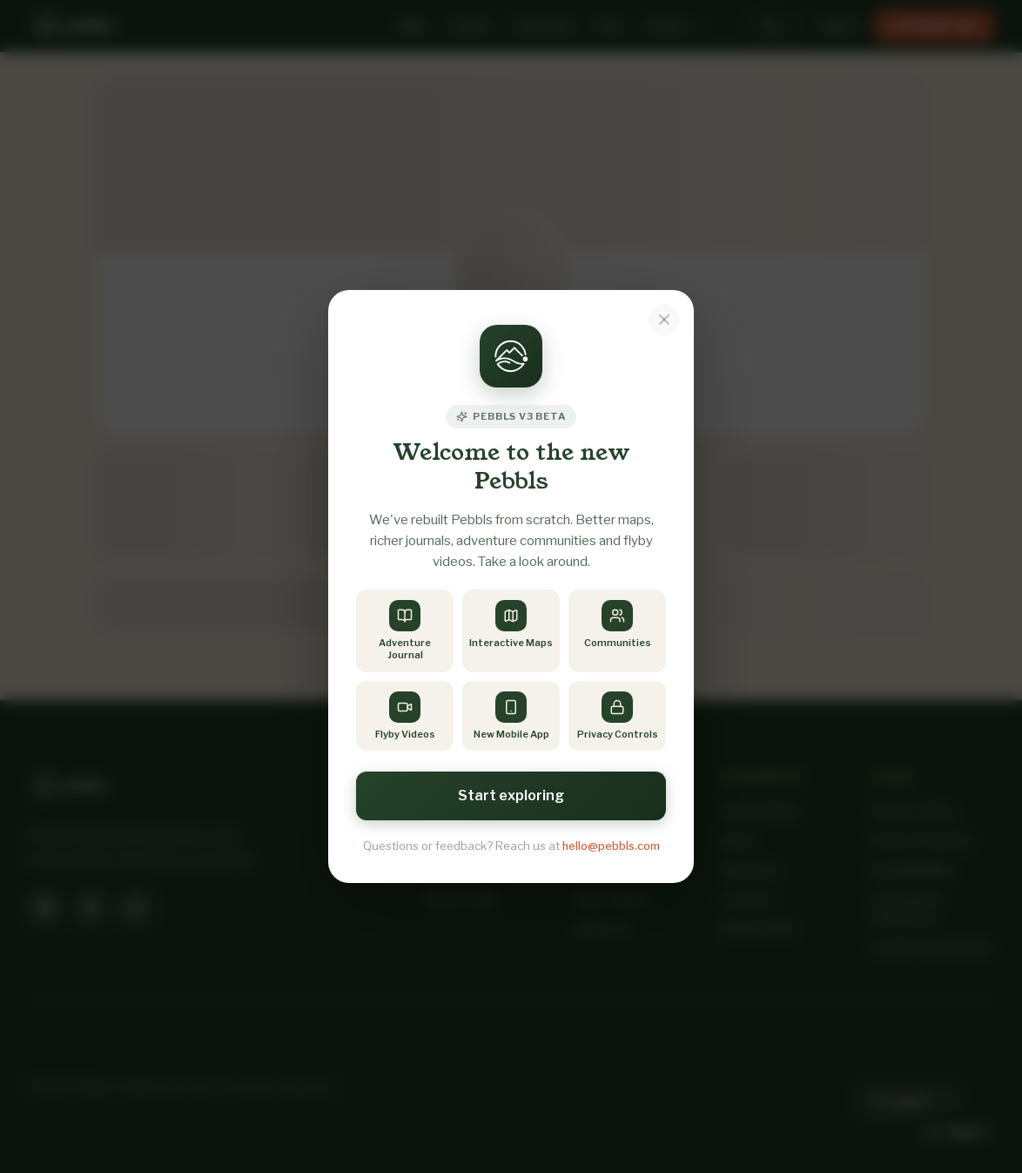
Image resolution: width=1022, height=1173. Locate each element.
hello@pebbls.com (611, 846)
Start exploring (511, 795)
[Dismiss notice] (664, 319)
